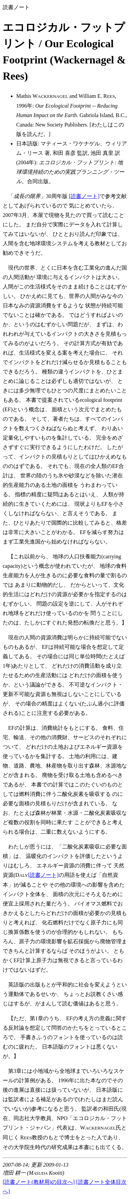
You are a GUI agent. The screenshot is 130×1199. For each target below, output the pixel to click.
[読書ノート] (84, 196)
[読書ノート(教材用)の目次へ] (39, 1182)
